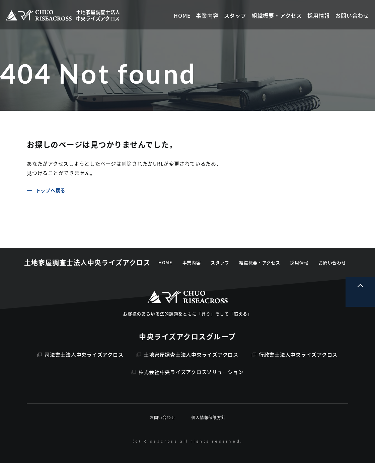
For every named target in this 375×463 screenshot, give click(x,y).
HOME (165, 262)
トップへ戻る (51, 190)
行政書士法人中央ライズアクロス (295, 354)
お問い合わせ (332, 262)
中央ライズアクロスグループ (187, 336)
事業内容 (191, 262)
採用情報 (299, 262)
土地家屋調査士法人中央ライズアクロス (187, 354)
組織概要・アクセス (259, 262)
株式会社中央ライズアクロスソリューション (188, 372)
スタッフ (220, 262)
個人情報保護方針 (208, 417)
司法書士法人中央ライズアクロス (80, 354)
